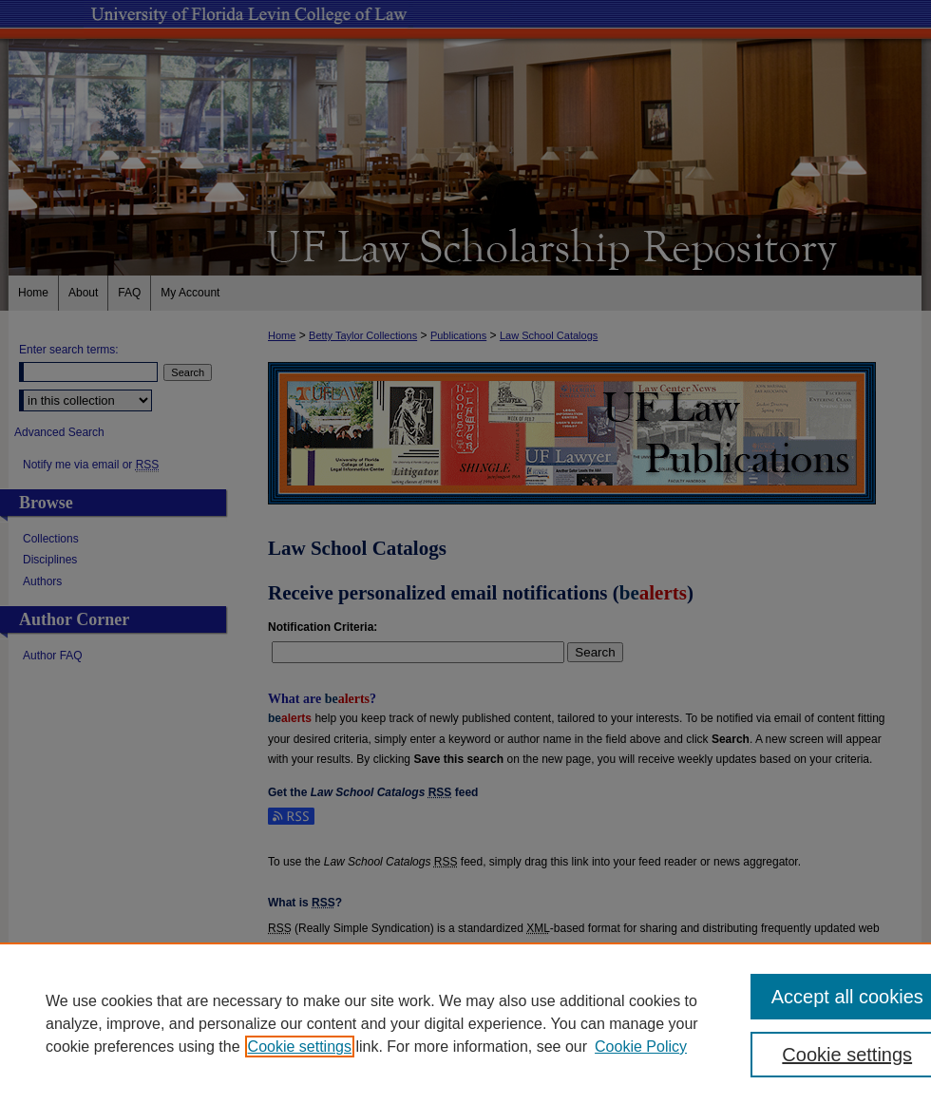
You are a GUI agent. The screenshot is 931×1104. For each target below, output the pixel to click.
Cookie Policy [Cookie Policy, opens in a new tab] (641, 1046)
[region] (465, 1023)
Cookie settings (300, 1046)
